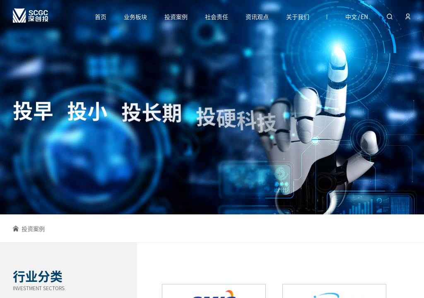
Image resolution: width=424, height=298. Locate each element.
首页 (100, 16)
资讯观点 (257, 16)
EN (364, 16)
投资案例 (176, 16)
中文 (351, 16)
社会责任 (216, 16)
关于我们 (297, 16)
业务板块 (135, 16)
